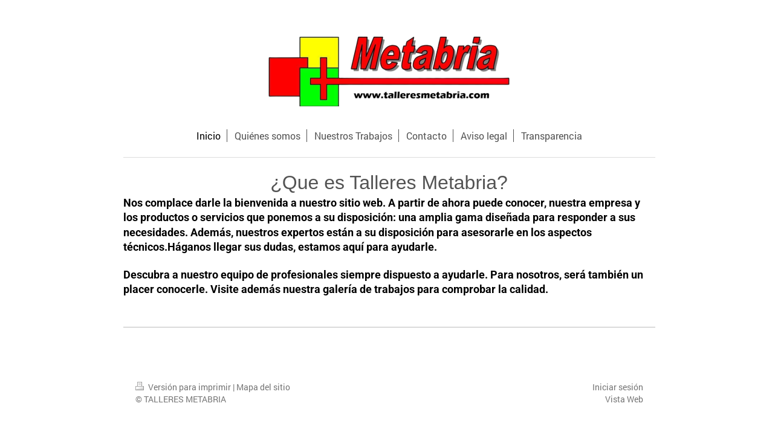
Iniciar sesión (617, 387)
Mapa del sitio (263, 387)
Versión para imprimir (184, 387)
